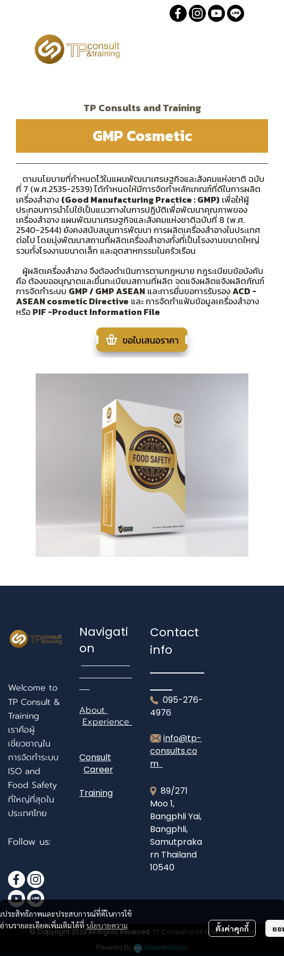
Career (98, 769)
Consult (95, 757)
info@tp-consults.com (176, 751)
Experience (107, 722)
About (93, 710)
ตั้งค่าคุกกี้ (232, 928)
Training (96, 793)
